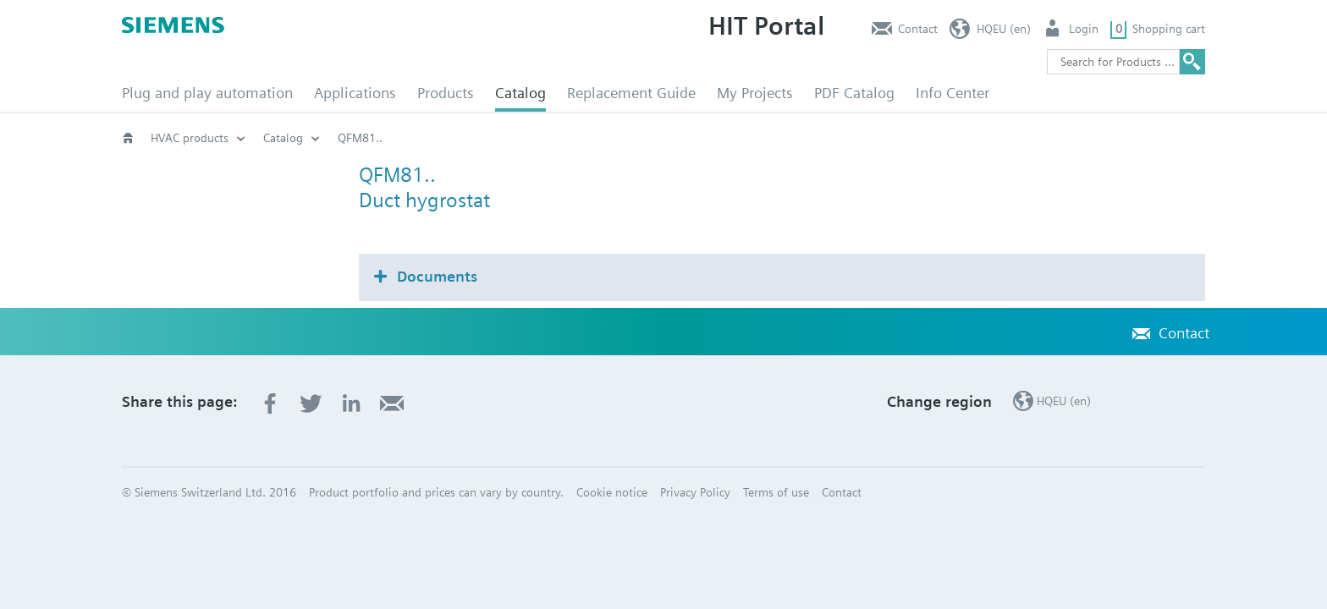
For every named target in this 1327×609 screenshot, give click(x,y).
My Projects (755, 93)
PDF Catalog (854, 93)
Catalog (520, 93)
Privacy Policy (695, 492)
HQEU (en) (1004, 29)
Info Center (952, 93)
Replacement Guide (631, 93)
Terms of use (776, 492)
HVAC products (190, 138)
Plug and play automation (207, 93)
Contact (918, 29)
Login (1083, 29)
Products (445, 93)
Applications (355, 93)
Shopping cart (1168, 29)
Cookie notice (611, 492)
